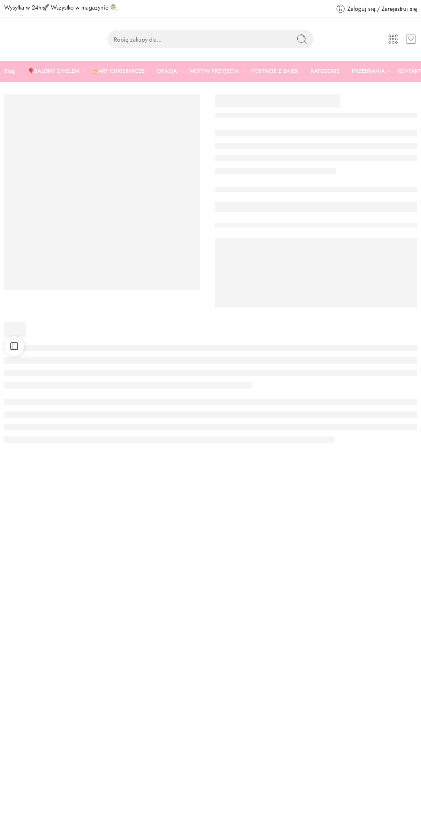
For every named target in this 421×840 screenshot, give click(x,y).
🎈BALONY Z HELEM (53, 71)
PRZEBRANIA (368, 71)
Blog (9, 71)
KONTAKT (409, 71)
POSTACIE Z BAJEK (274, 71)
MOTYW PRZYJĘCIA (214, 71)
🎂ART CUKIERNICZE (118, 71)
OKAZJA (167, 71)
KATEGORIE (325, 71)
